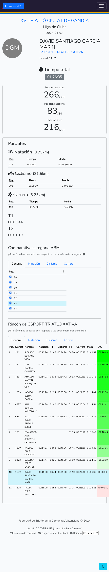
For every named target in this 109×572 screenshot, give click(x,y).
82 (15, 298)
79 (15, 282)
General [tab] (16, 264)
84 (15, 308)
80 (15, 287)
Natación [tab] (34, 264)
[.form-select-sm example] (90, 533)
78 (15, 277)
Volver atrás (13, 6)
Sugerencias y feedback (53, 533)
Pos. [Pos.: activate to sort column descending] (11, 271)
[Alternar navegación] (101, 6)
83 (15, 303)
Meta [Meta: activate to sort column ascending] (70, 271)
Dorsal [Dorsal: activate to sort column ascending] (22, 271)
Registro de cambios (23, 533)
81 (15, 293)
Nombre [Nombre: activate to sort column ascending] (35, 271)
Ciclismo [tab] (51, 264)
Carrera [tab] (69, 264)
